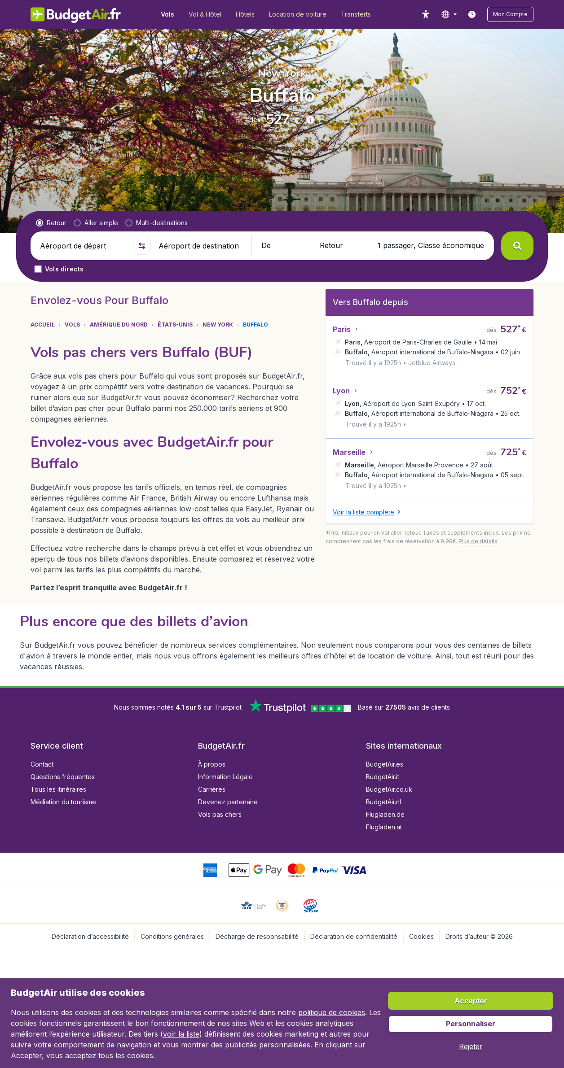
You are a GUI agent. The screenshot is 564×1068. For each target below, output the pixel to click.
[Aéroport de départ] (82, 246)
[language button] (449, 14)
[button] (510, 14)
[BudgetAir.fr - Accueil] (76, 14)
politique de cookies (331, 1012)
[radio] (51, 223)
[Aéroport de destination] (201, 246)
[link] (471, 14)
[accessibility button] (425, 14)
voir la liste (181, 1033)
